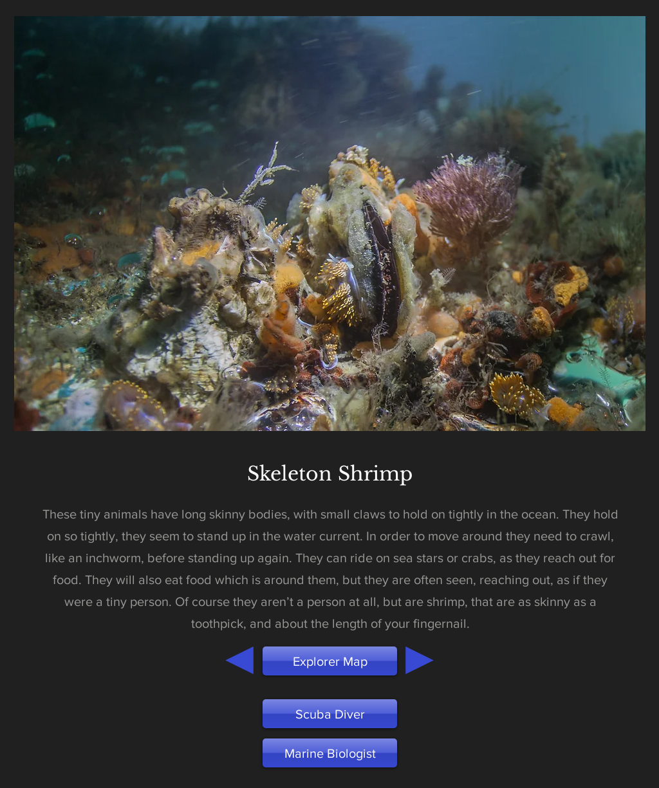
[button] (330, 752)
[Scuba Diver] (330, 713)
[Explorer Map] (330, 660)
